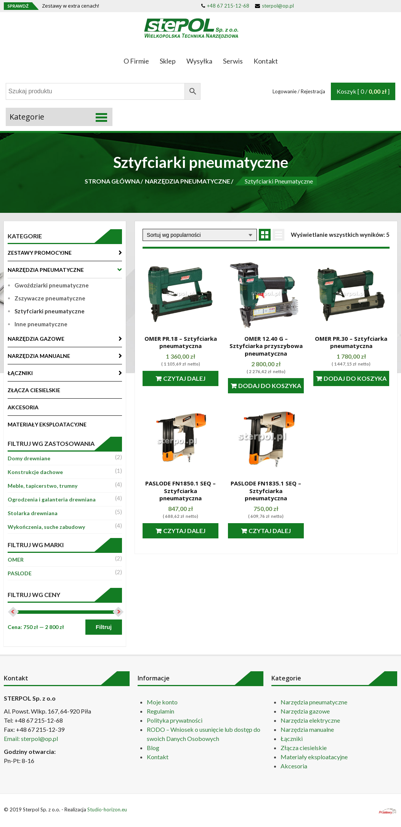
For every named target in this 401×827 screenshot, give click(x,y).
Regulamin (160, 711)
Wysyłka (199, 61)
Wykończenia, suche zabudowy (46, 527)
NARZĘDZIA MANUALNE (39, 356)
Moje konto (162, 702)
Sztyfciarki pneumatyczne (49, 311)
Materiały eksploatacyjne (314, 756)
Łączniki (292, 738)
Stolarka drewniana (33, 513)
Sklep (168, 61)
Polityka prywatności (174, 720)
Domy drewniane (29, 458)
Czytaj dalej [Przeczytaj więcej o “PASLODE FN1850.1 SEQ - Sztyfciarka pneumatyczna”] (184, 530)
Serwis (233, 61)
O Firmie (136, 61)
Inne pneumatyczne (40, 324)
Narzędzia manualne (307, 729)
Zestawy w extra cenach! (70, 5)
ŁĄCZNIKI (20, 373)
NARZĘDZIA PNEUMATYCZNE (187, 181)
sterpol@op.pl (274, 6)
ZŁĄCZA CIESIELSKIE (34, 390)
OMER (16, 559)
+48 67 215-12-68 (225, 6)
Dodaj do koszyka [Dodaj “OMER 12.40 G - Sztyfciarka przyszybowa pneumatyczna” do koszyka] (269, 385)
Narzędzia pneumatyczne (314, 702)
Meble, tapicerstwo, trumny (42, 485)
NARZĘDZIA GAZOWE (36, 338)
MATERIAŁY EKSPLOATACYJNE (47, 424)
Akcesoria (294, 766)
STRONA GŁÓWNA (112, 181)
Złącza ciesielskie (304, 747)
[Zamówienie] (200, 235)
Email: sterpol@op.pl (31, 738)
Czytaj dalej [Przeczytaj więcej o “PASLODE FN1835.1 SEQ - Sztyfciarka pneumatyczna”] (270, 530)
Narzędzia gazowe (305, 711)
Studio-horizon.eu (107, 809)
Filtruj (104, 627)
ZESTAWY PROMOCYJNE (40, 252)
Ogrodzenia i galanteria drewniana (52, 499)
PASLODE (20, 573)
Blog (153, 747)
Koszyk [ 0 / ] (363, 91)
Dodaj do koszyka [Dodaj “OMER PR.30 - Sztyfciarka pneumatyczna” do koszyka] (355, 378)
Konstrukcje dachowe (35, 472)
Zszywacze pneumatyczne (49, 298)
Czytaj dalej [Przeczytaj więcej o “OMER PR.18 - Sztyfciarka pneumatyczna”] (184, 378)
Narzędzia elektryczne (310, 720)
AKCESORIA (23, 407)
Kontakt (265, 61)
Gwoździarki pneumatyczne (51, 285)
